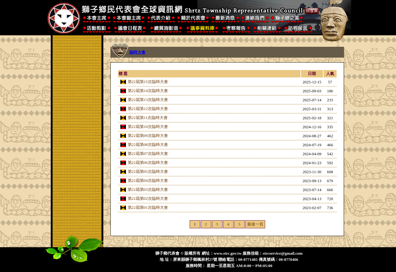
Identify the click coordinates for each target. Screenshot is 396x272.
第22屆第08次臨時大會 (148, 144)
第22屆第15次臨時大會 (148, 81)
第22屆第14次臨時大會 (148, 90)
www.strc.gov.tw (228, 253)
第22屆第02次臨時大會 (148, 198)
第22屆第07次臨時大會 (148, 153)
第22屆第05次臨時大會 (148, 171)
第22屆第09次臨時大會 (148, 135)
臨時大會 (137, 52)
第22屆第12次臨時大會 (148, 108)
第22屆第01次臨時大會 (148, 207)
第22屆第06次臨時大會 (148, 162)
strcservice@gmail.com (282, 253)
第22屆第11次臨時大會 (148, 117)
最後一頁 (255, 224)
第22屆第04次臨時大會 (148, 180)
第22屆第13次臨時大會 (148, 99)
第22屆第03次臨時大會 (148, 189)
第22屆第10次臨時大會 (148, 126)
